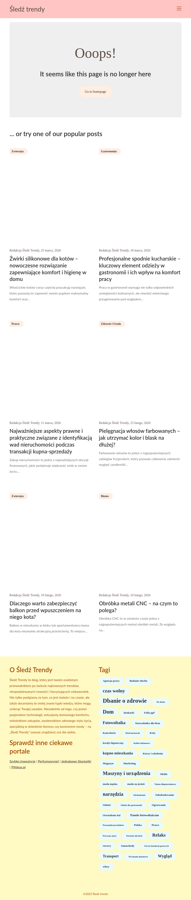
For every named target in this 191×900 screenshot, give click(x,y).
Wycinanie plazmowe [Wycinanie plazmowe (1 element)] (138, 857)
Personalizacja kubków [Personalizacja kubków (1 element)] (113, 825)
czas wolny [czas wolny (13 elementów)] (114, 690)
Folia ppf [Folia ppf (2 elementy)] (149, 712)
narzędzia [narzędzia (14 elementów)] (113, 794)
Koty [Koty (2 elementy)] (152, 732)
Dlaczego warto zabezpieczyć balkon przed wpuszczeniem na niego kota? (45, 610)
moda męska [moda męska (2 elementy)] (110, 783)
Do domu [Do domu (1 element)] (161, 702)
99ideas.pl (18, 767)
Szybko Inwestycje (22, 761)
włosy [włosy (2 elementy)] (106, 866)
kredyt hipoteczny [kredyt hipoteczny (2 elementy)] (113, 742)
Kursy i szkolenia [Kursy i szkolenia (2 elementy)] (153, 753)
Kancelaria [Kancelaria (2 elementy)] (109, 732)
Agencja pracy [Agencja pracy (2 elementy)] (111, 680)
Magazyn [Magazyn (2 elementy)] (108, 763)
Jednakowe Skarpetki (76, 761)
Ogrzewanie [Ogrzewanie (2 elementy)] (159, 804)
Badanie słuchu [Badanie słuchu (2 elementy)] (138, 680)
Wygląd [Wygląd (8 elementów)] (165, 856)
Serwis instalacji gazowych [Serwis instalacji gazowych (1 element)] (156, 846)
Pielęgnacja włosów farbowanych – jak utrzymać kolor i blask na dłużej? (139, 438)
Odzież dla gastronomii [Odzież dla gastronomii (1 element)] (131, 805)
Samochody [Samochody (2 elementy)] (128, 845)
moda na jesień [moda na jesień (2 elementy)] (136, 783)
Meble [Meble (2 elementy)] (163, 774)
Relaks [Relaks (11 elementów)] (159, 835)
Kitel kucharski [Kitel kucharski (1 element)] (132, 733)
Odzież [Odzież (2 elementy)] (107, 804)
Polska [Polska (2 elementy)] (138, 824)
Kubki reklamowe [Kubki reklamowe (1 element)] (142, 743)
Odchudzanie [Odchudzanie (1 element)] (139, 795)
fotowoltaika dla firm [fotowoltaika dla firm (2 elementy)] (147, 723)
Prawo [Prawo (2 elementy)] (155, 824)
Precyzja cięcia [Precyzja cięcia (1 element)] (110, 836)
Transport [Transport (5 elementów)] (111, 856)
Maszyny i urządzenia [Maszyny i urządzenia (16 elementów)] (126, 773)
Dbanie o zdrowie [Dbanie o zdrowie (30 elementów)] (125, 700)
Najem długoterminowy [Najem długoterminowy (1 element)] (165, 784)
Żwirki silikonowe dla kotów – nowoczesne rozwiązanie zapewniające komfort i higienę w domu (47, 268)
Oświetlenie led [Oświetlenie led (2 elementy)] (111, 815)
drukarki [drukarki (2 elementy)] (129, 712)
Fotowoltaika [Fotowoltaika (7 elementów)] (114, 722)
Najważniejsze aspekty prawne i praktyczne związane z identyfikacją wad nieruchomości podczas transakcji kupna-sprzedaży (50, 441)
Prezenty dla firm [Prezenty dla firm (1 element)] (134, 836)
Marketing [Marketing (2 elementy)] (129, 763)
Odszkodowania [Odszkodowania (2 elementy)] (164, 794)
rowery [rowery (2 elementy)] (107, 845)
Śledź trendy (27, 9)
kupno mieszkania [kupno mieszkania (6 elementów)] (118, 753)
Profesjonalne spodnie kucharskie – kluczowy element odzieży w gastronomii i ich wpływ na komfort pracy (140, 268)
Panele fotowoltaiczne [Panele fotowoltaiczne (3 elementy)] (144, 815)
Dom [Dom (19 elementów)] (108, 712)
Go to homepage (95, 91)
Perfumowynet (48, 761)
